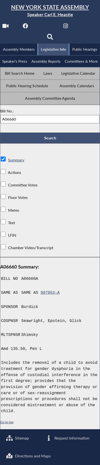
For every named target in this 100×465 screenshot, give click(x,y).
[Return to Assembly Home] (50, 11)
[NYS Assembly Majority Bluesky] (40, 38)
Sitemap (17, 437)
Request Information (67, 437)
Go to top (6, 423)
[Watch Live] (15, 27)
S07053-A (50, 293)
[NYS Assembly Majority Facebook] (35, 27)
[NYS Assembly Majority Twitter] (55, 27)
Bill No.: (7, 111)
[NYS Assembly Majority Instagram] (75, 27)
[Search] (59, 38)
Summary (16, 160)
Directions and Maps (28, 455)
